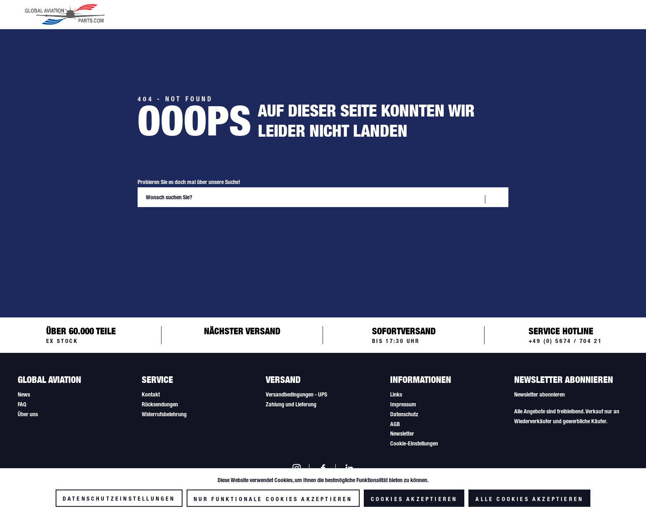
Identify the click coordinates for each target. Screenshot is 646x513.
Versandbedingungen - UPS (296, 394)
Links (396, 394)
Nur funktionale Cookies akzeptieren (273, 499)
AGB (395, 424)
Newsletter (402, 433)
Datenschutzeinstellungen (119, 498)
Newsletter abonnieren (539, 394)
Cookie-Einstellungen (414, 443)
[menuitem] (75, 395)
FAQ (22, 404)
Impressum (403, 404)
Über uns (28, 414)
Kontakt (151, 394)
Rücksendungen (160, 404)
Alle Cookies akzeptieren (529, 499)
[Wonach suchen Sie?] (323, 197)
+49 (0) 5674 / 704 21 (565, 341)
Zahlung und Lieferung (291, 404)
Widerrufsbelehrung (164, 414)
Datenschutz (404, 414)
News (24, 394)
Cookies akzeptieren (414, 499)
